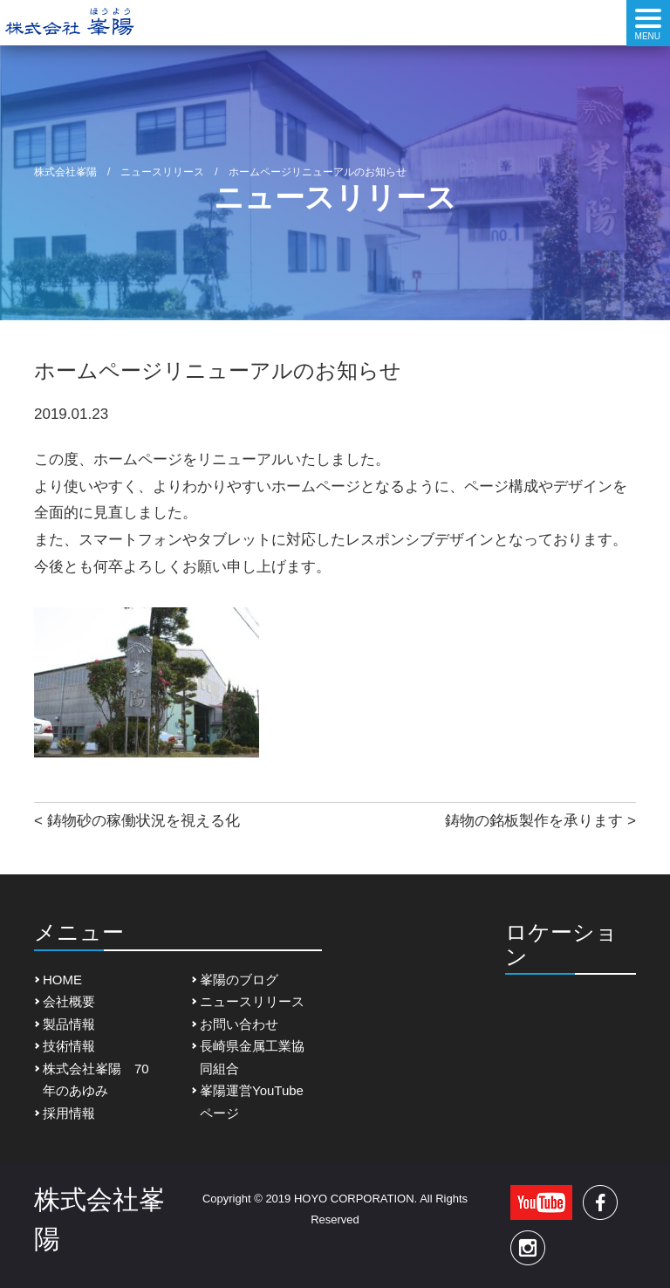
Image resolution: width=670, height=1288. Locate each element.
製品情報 (69, 1024)
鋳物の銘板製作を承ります (534, 820)
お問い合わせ (239, 1024)
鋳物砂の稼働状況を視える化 (143, 820)
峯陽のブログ (239, 979)
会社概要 (69, 1001)
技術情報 (69, 1045)
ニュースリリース (252, 1001)
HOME (62, 979)
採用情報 (69, 1113)
